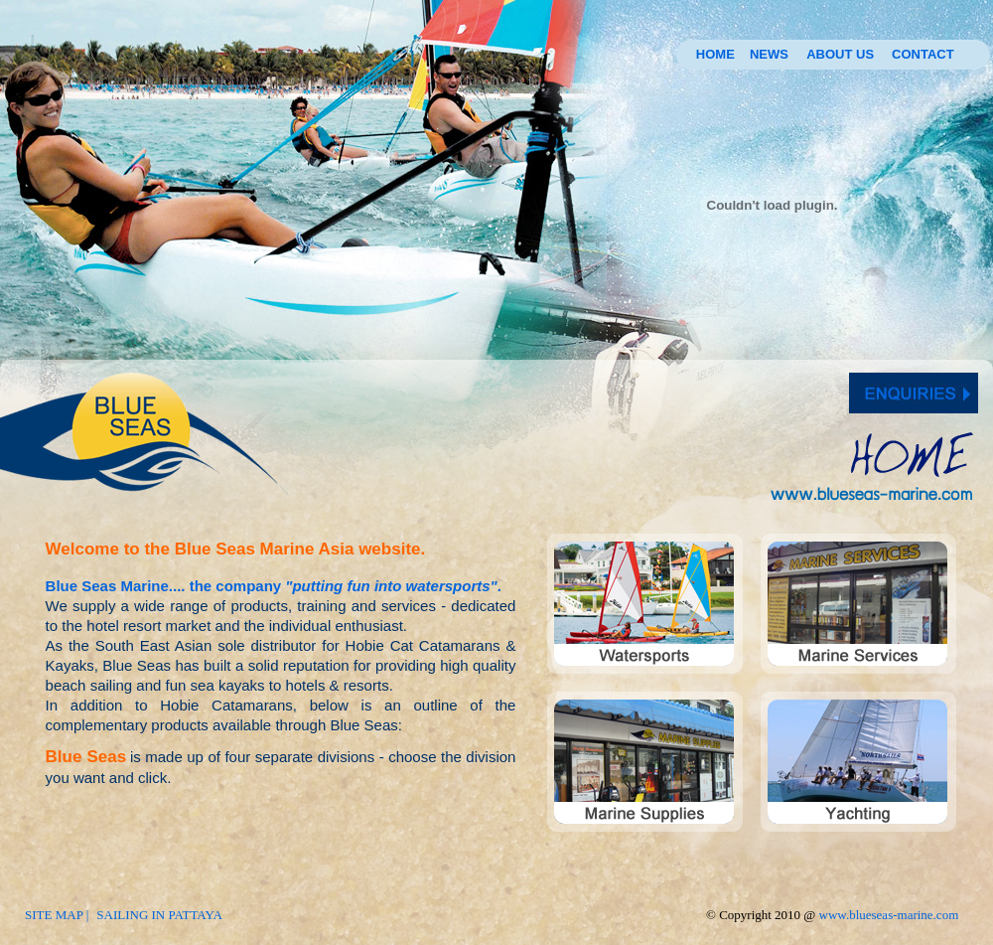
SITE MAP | (56, 914)
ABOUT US (840, 54)
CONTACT (923, 54)
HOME (715, 54)
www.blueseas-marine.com (889, 914)
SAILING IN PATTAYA (159, 914)
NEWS (769, 54)
